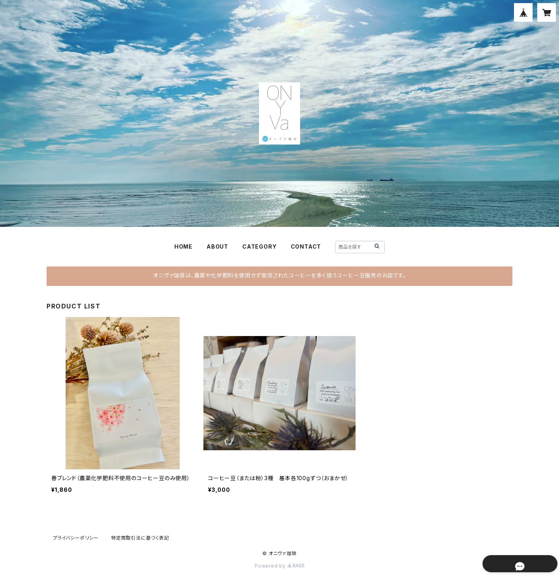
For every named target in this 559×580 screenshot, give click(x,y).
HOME (183, 246)
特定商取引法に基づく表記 (140, 538)
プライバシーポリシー (76, 538)
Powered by (279, 566)
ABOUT (217, 246)
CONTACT (306, 246)
